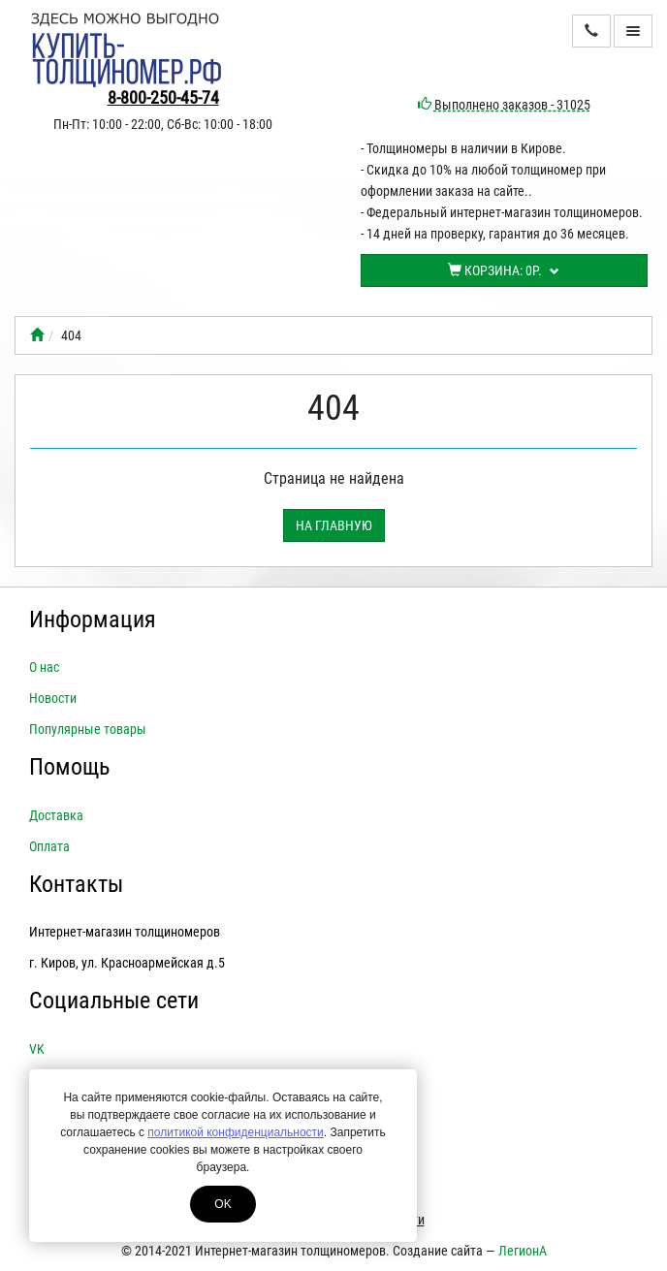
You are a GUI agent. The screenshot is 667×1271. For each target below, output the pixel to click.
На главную (334, 525)
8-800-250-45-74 (163, 97)
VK (37, 1049)
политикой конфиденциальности (235, 1132)
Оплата (49, 846)
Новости (53, 698)
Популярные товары (87, 729)
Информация (92, 619)
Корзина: (503, 270)
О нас (44, 667)
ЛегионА (522, 1250)
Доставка (56, 815)
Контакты (76, 884)
